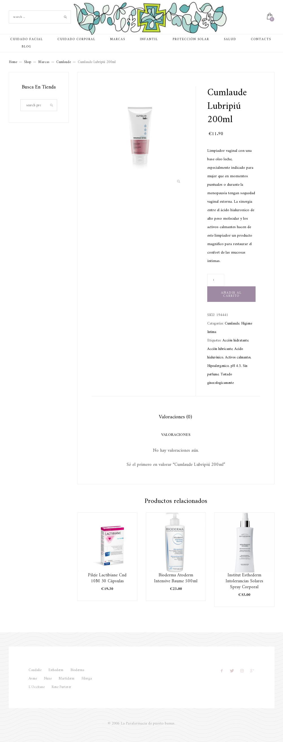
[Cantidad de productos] (215, 280)
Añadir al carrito (231, 294)
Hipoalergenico (218, 366)
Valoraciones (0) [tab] (175, 417)
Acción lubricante (219, 349)
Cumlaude (232, 323)
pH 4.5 (236, 366)
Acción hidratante (235, 340)
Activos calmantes (237, 357)
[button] (178, 181)
